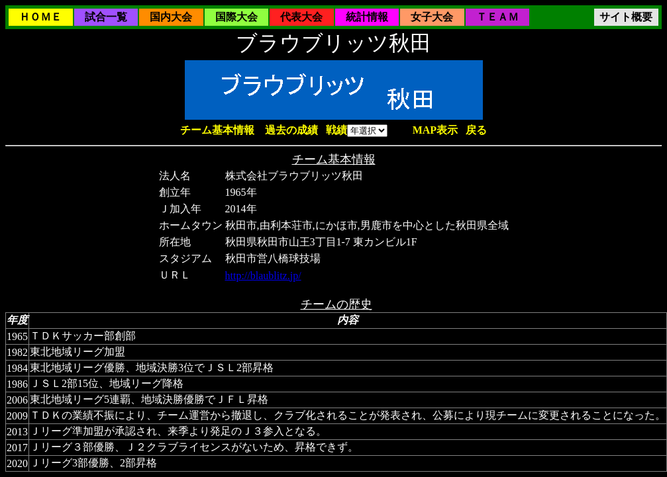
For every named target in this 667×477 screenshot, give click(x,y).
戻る (476, 130)
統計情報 (367, 16)
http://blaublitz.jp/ (263, 275)
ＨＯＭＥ (40, 16)
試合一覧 (106, 16)
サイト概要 (625, 16)
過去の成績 (291, 130)
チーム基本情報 (217, 130)
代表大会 (301, 16)
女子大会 (432, 16)
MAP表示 (435, 130)
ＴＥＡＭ (497, 16)
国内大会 (171, 16)
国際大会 (236, 16)
